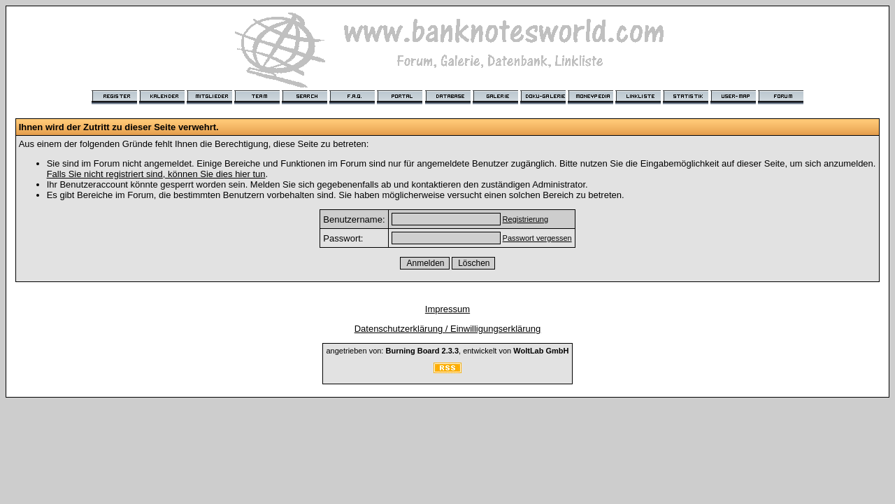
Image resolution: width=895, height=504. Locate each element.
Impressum (447, 309)
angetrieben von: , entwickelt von (447, 350)
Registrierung (525, 219)
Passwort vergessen (537, 238)
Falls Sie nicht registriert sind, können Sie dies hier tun (156, 174)
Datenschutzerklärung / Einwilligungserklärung (448, 328)
